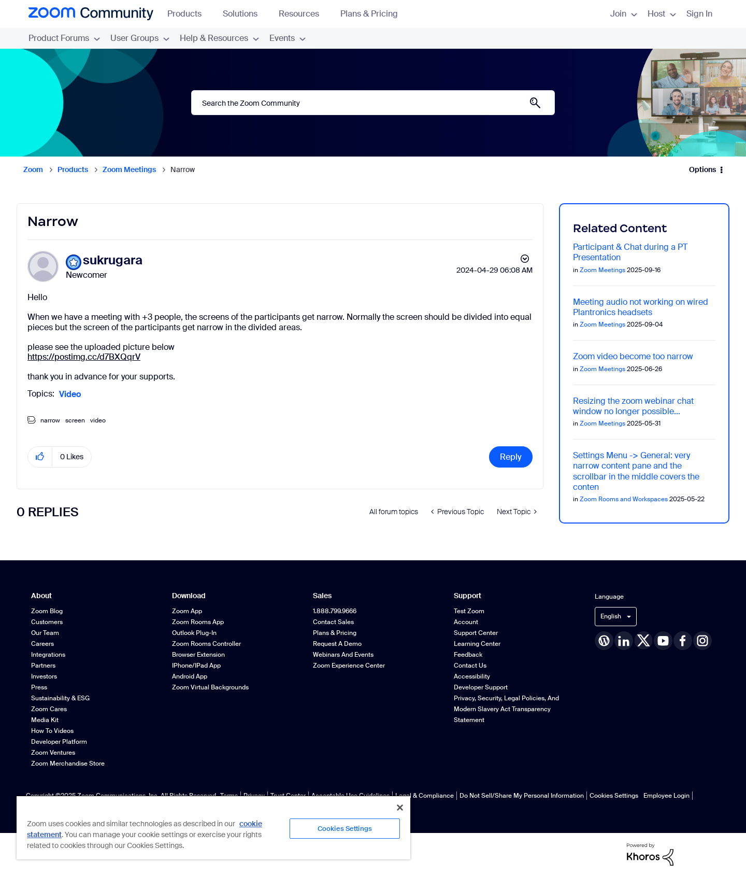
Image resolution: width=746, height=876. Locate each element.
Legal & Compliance (424, 796)
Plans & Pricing (369, 13)
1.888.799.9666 (334, 611)
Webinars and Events (343, 655)
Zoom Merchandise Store (68, 763)
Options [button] (702, 169)
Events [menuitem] (287, 38)
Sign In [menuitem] (699, 14)
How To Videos (52, 731)
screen (75, 420)
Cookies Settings (614, 796)
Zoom (33, 169)
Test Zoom (469, 611)
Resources (304, 13)
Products (189, 13)
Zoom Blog (47, 611)
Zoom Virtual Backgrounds (210, 687)
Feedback (468, 655)
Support (467, 595)
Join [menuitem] (623, 14)
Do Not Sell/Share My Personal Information (522, 796)
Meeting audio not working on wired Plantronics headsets (640, 307)
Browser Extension (198, 655)
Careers (42, 644)
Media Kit (45, 720)
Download (189, 595)
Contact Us (470, 665)
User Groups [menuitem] (139, 38)
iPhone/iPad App (196, 665)
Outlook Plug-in (194, 633)
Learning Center (477, 644)
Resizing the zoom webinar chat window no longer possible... (633, 406)
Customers (47, 622)
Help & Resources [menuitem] (219, 38)
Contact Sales (333, 622)
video (98, 420)
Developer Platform (59, 742)
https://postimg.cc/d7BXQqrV (83, 356)
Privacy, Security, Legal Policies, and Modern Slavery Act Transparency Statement (506, 709)
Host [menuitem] (662, 14)
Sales (322, 595)
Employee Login (666, 796)
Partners (43, 665)
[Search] (373, 102)
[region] (213, 827)
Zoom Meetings (129, 169)
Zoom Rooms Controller (206, 644)
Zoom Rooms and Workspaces (624, 499)
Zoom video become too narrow (633, 356)
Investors (44, 676)
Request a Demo (337, 644)
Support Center (476, 633)
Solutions (245, 13)
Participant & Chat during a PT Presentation (630, 252)
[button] (40, 457)
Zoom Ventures (53, 752)
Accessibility (472, 676)
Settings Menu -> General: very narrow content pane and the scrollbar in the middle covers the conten (636, 471)
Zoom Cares (49, 709)
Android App (189, 676)
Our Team (45, 633)
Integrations (48, 655)
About (41, 595)
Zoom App (187, 611)
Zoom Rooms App (198, 622)
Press (39, 687)
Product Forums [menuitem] (64, 38)
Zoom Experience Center (349, 665)
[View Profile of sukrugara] (112, 260)
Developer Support (481, 687)
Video (70, 394)
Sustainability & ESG (60, 698)
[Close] (400, 807)
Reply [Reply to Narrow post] (511, 456)
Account (466, 622)
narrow (50, 420)
